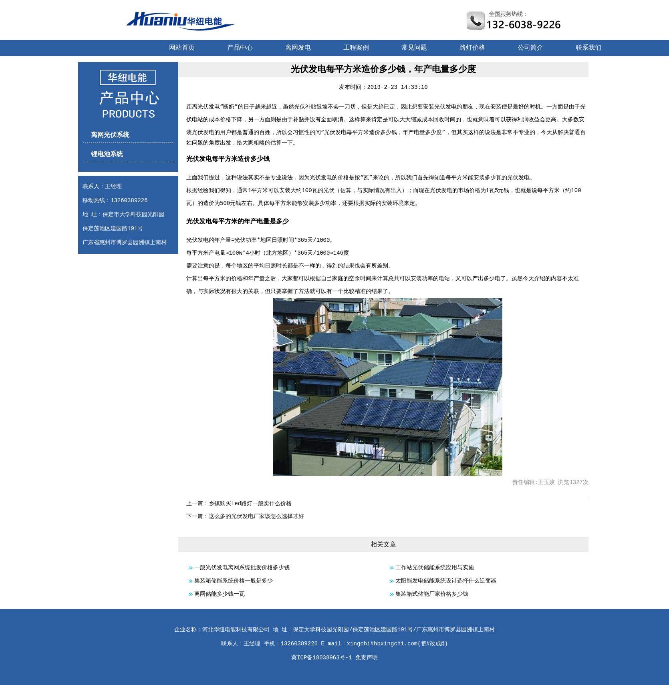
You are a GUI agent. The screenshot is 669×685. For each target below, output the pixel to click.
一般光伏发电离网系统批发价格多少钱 (242, 567)
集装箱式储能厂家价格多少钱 (431, 594)
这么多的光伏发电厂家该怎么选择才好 (256, 516)
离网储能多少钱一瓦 (219, 594)
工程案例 (356, 48)
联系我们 (588, 48)
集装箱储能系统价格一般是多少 (233, 581)
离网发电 (298, 48)
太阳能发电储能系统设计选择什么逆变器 (445, 581)
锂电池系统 (107, 154)
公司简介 (530, 48)
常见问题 (414, 48)
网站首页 (182, 48)
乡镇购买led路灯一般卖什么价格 (250, 503)
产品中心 (240, 48)
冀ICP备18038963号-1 (321, 658)
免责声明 (366, 658)
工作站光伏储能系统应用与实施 (434, 567)
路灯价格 (472, 48)
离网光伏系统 (110, 135)
